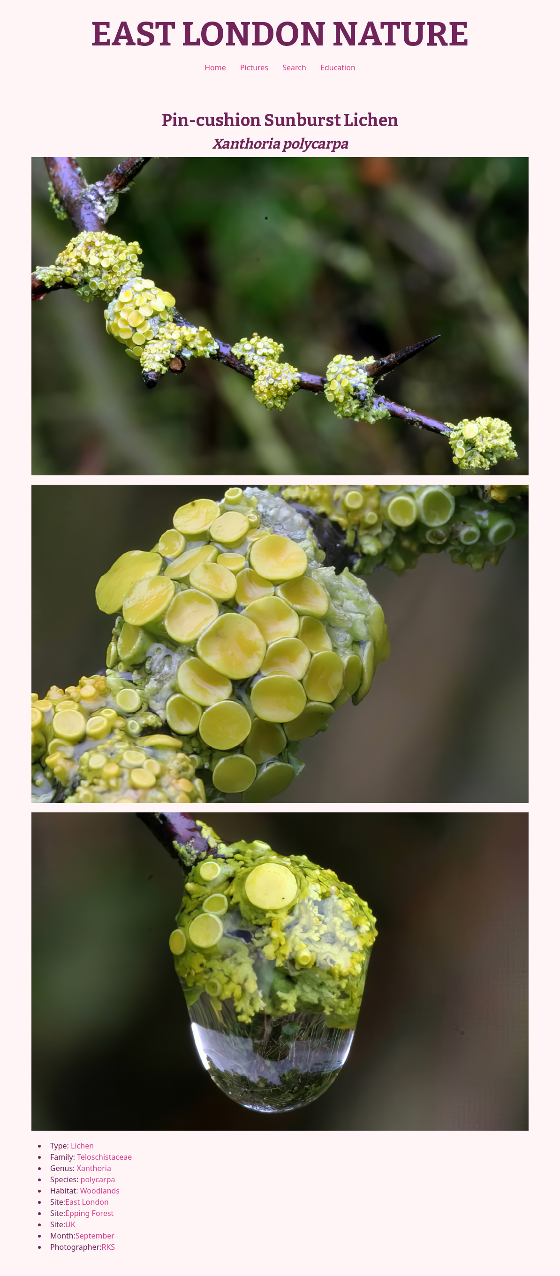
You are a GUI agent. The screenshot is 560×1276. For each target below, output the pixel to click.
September (95, 1236)
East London (87, 1202)
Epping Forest (89, 1213)
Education (338, 67)
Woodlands (100, 1191)
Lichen (82, 1146)
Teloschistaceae (104, 1157)
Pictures (254, 67)
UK (70, 1224)
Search (294, 67)
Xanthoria (94, 1168)
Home (215, 67)
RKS (108, 1247)
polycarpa (98, 1179)
